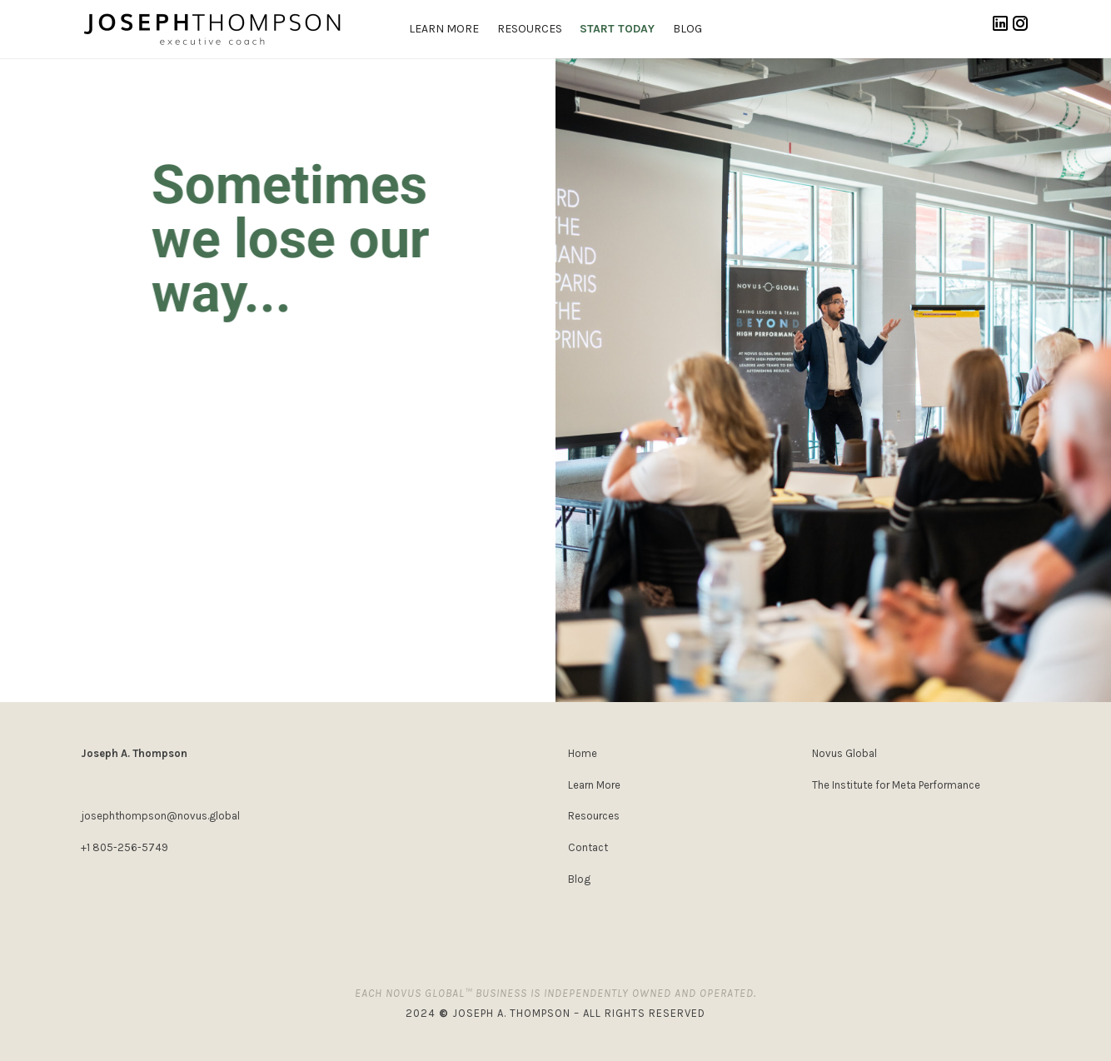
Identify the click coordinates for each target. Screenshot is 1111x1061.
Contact (588, 847)
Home (582, 753)
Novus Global (844, 753)
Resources (594, 815)
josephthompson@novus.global (160, 815)
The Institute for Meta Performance (896, 785)
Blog (579, 879)
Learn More (594, 785)
